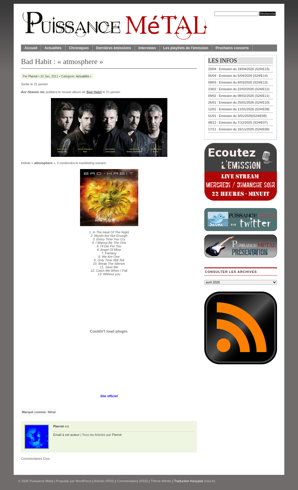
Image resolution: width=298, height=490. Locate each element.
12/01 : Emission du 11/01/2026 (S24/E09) (238, 109)
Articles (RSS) (104, 481)
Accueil (30, 48)
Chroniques (79, 48)
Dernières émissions (113, 48)
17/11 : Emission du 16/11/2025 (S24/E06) (238, 129)
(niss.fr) (209, 481)
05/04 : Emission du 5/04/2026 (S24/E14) (238, 75)
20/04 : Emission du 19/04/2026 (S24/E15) (238, 69)
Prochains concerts (232, 48)
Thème (160, 481)
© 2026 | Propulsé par (46, 481)
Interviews (147, 48)
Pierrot (33, 76)
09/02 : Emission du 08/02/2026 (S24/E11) (238, 95)
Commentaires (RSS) (132, 481)
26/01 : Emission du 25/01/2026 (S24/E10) (238, 102)
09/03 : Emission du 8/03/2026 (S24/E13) (238, 82)
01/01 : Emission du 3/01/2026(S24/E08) (237, 116)
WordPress (83, 481)
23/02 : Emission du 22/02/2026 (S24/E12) (238, 89)
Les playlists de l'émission (185, 48)
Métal (52, 412)
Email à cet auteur (66, 434)
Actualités (53, 48)
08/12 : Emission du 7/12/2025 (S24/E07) (238, 122)
